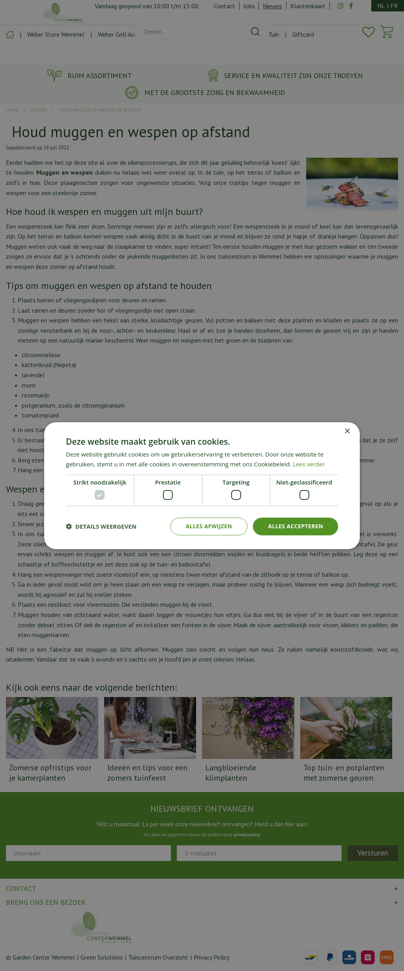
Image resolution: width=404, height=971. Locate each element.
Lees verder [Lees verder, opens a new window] (309, 464)
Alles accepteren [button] (295, 526)
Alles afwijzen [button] (209, 526)
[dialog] (202, 485)
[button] (101, 526)
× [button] (347, 431)
